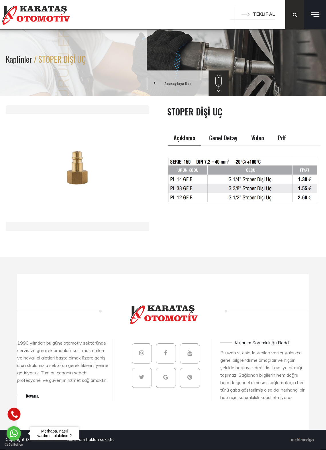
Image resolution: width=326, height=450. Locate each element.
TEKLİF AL (258, 14)
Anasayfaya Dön (177, 83)
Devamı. (32, 396)
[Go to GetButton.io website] (14, 444)
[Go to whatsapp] (14, 433)
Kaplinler (20, 59)
